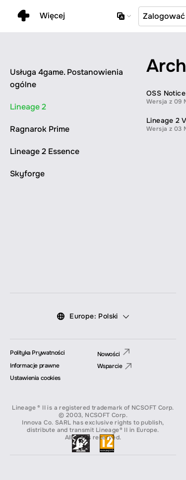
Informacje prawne (34, 366)
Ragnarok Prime (39, 129)
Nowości (113, 354)
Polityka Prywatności (37, 353)
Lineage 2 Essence (44, 151)
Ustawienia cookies (35, 378)
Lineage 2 (28, 107)
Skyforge (27, 173)
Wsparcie (114, 367)
